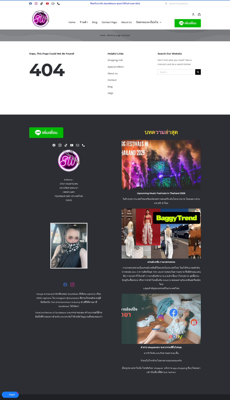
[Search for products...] (182, 3)
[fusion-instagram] (72, 285)
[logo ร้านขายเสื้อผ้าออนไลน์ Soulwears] (41, 11)
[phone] (58, 3)
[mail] (53, 3)
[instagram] (36, 3)
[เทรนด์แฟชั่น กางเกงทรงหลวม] (161, 234)
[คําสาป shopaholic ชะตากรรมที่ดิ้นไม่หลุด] (161, 319)
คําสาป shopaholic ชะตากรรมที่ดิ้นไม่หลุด (161, 347)
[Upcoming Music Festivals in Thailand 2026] (161, 165)
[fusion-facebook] (65, 285)
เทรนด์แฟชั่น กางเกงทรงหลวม (161, 262)
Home (102, 35)
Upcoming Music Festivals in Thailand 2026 (161, 193)
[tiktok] (41, 3)
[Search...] (176, 72)
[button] (10, 395)
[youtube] (47, 3)
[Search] (166, 3)
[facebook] (30, 3)
